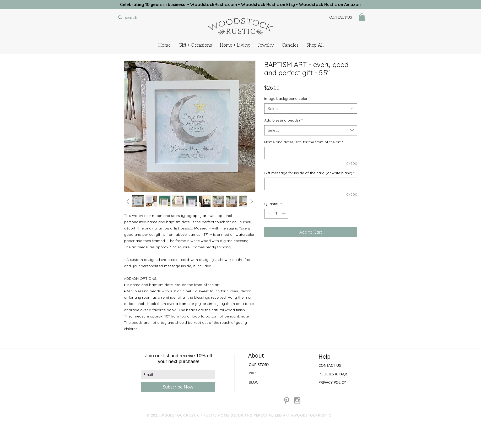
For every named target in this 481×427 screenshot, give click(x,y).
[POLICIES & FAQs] (333, 374)
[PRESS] (263, 373)
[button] (362, 17)
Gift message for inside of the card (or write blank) (309, 173)
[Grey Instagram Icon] (297, 400)
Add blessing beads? (283, 120)
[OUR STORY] (263, 364)
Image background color (287, 98)
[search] (139, 17)
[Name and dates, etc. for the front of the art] (310, 153)
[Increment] (284, 213)
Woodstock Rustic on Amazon (330, 4)
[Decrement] (268, 213)
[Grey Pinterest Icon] (286, 400)
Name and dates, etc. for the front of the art (303, 142)
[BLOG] (254, 382)
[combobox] (310, 108)
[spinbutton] (276, 213)
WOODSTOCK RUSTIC (180, 415)
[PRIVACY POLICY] (333, 382)
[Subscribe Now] (178, 387)
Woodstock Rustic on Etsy (268, 4)
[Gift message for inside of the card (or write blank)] (310, 184)
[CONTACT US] (341, 17)
